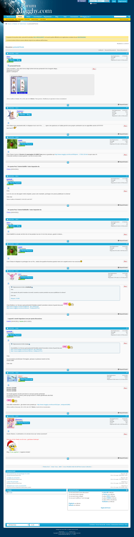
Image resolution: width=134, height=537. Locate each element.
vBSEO (71, 534)
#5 (127, 219)
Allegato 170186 (15, 298)
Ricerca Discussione (121, 50)
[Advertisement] (42, 29)
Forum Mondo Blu (100, 524)
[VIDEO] (109, 498)
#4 (127, 176)
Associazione (74, 16)
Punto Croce (23, 24)
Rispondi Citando (123, 104)
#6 (127, 244)
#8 (127, 328)
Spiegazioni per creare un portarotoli (16, 485)
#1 (127, 53)
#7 (127, 270)
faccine (105, 494)
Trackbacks (105, 501)
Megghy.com (85, 17)
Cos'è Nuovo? (38, 16)
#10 (127, 416)
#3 (127, 137)
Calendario (20, 19)
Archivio (108, 524)
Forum (20, 16)
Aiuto (114, 1)
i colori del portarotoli (12, 481)
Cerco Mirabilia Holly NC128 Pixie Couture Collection (77, 466)
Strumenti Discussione (110, 50)
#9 (127, 372)
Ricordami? (93, 3)
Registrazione (122, 1)
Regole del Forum (106, 508)
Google (10, 492)
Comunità (27, 19)
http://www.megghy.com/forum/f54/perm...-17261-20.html (71, 154)
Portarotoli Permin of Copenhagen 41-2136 (18, 473)
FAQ (16, 19)
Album (28, 16)
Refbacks (71, 505)
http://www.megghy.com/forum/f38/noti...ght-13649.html (23, 306)
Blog (56, 16)
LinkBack (100, 50)
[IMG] (108, 496)
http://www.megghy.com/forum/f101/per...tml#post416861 (53, 404)
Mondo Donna (11, 16)
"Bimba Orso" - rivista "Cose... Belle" (52, 466)
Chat (65, 16)
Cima (126, 524)
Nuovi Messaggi (10, 19)
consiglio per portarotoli (13, 478)
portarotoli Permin (18, 47)
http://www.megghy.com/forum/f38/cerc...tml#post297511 (23, 308)
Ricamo (15, 24)
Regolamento (48, 16)
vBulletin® (66, 531)
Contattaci (92, 524)
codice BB (105, 492)
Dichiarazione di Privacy (117, 524)
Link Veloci (43, 19)
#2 (127, 107)
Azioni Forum (35, 19)
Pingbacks (71, 503)
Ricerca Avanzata (124, 19)
